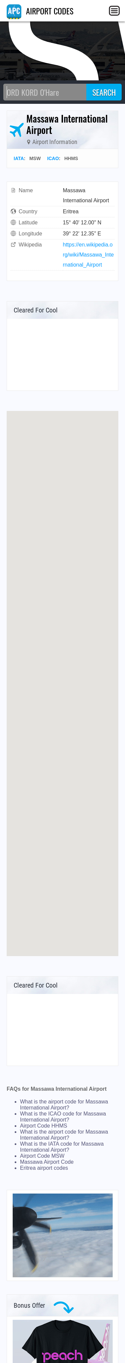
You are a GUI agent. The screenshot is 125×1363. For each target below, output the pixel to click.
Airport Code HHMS (43, 1126)
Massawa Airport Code (47, 1162)
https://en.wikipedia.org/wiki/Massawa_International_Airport (88, 255)
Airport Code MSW (42, 1156)
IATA (19, 158)
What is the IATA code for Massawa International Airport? (62, 1147)
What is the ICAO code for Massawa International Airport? (63, 1117)
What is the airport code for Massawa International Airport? (64, 1104)
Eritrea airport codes (44, 1168)
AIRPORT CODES (40, 11)
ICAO (53, 158)
